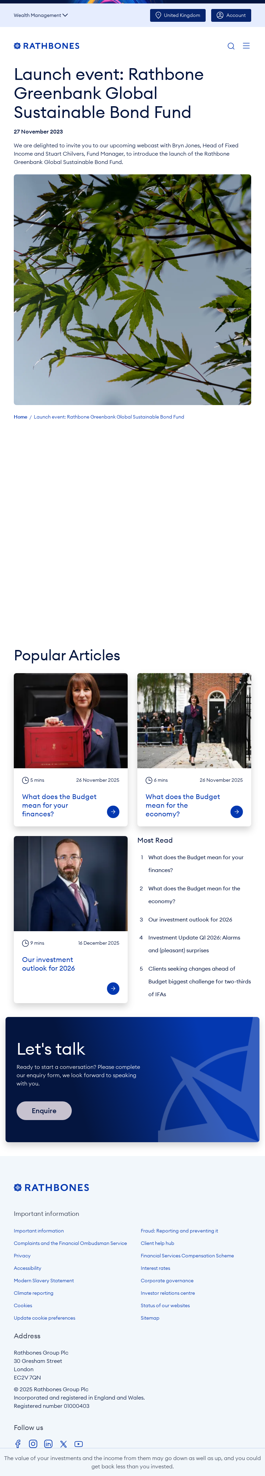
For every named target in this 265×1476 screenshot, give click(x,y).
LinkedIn (48, 1444)
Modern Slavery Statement (44, 1280)
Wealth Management (37, 15)
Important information (39, 1231)
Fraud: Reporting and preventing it (179, 1231)
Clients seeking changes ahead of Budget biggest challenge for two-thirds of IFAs (199, 981)
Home (20, 417)
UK (182, 15)
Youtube (79, 1444)
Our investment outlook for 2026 (190, 919)
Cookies (23, 1305)
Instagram (33, 1444)
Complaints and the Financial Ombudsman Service (70, 1243)
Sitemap (150, 1318)
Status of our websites (165, 1305)
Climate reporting (33, 1293)
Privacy (22, 1256)
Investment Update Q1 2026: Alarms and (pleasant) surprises (194, 944)
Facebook (18, 1444)
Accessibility (27, 1268)
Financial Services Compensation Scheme (187, 1256)
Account (236, 15)
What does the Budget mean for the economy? (194, 895)
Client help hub (157, 1243)
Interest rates (155, 1268)
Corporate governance (167, 1280)
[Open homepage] (51, 1189)
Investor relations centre (168, 1293)
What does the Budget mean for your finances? (196, 863)
